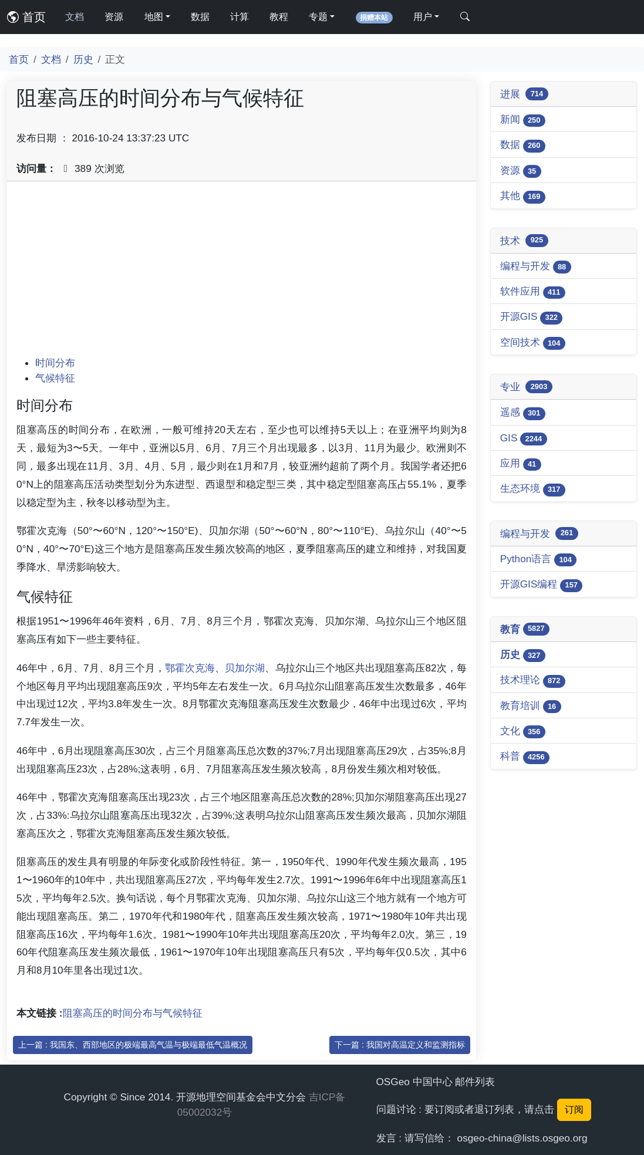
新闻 (522, 120)
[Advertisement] (241, 273)
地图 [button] (153, 17)
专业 (526, 386)
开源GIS (531, 317)
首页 (26, 17)
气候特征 (55, 378)
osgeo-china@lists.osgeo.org (522, 1138)
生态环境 (532, 489)
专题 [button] (318, 17)
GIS (523, 438)
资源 (113, 17)
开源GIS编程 (541, 585)
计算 (239, 17)
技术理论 (532, 680)
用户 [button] (422, 17)
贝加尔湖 (245, 668)
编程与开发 (535, 266)
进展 (524, 93)
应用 (520, 464)
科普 (524, 757)
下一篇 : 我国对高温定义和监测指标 (400, 1044)
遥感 (522, 413)
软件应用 (532, 292)
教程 (278, 17)
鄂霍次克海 (190, 668)
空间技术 (532, 343)
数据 (200, 17)
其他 (522, 196)
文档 (74, 17)
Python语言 (538, 559)
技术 (524, 240)
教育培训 (530, 706)
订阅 (574, 1110)
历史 (83, 59)
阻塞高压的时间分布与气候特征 (133, 1013)
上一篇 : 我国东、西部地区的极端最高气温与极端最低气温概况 (132, 1044)
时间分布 (55, 363)
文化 (522, 731)
